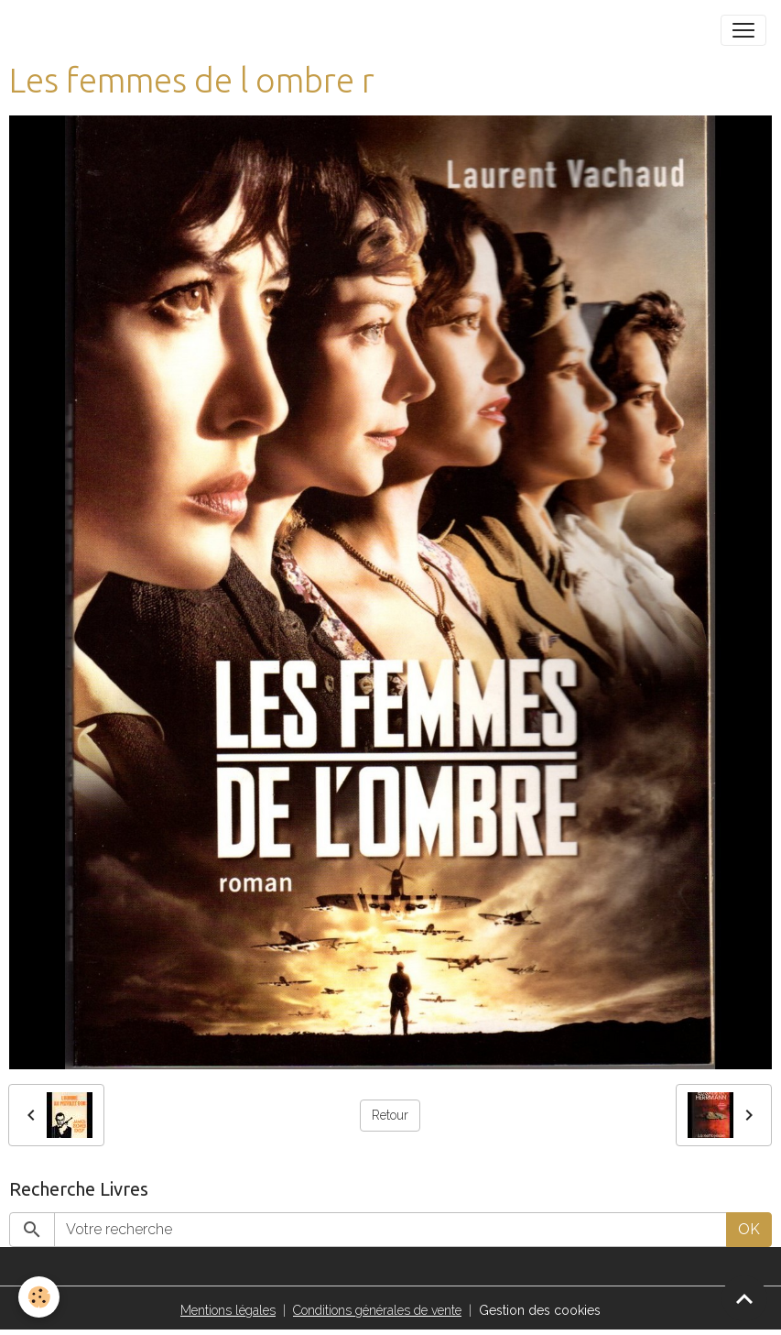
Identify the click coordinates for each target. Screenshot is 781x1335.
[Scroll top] (744, 1298)
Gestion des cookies (540, 1310)
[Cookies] (39, 1297)
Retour (390, 1115)
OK (749, 1229)
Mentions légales (228, 1310)
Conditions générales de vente (377, 1310)
